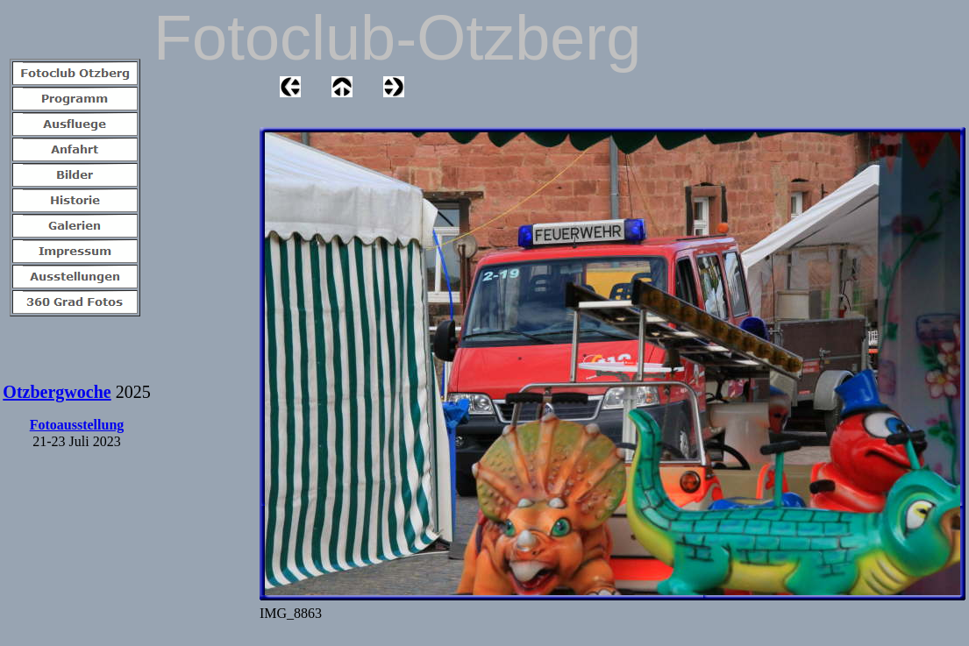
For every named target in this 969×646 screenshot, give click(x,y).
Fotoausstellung (77, 424)
